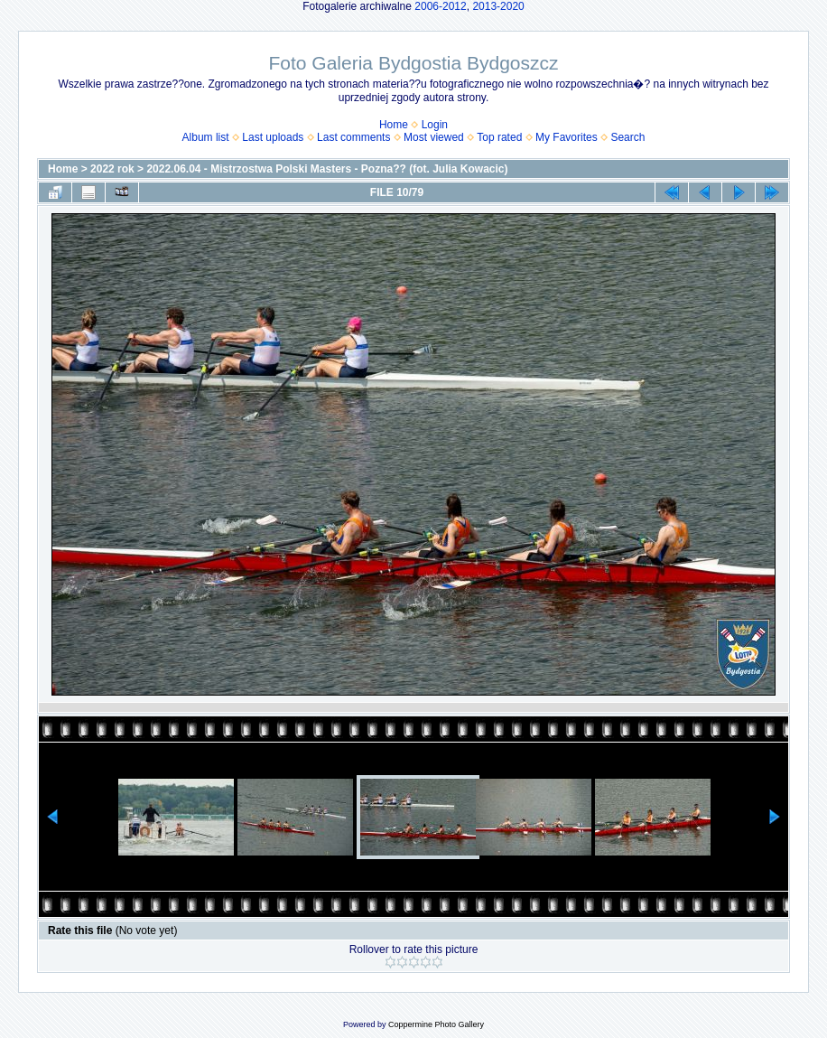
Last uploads (272, 137)
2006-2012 (440, 6)
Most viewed (434, 137)
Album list (205, 137)
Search (627, 137)
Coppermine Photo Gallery (436, 1024)
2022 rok (112, 169)
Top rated (499, 137)
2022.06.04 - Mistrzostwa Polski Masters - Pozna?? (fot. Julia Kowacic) (326, 169)
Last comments (353, 137)
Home (393, 124)
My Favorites (566, 137)
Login (435, 124)
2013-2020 (498, 6)
